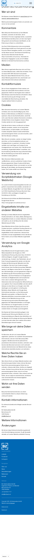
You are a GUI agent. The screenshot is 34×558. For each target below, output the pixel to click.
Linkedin (4, 454)
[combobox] (6, 556)
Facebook (4, 456)
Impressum (4, 510)
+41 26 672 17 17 (6, 491)
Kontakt (4, 476)
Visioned (12, 503)
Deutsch (4, 556)
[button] (30, 3)
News (3, 469)
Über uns (4, 466)
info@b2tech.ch (6, 416)
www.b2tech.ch (24, 16)
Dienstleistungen (6, 471)
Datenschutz (5, 507)
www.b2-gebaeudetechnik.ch (10, 18)
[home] (4, 3)
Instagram (5, 459)
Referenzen (5, 474)
